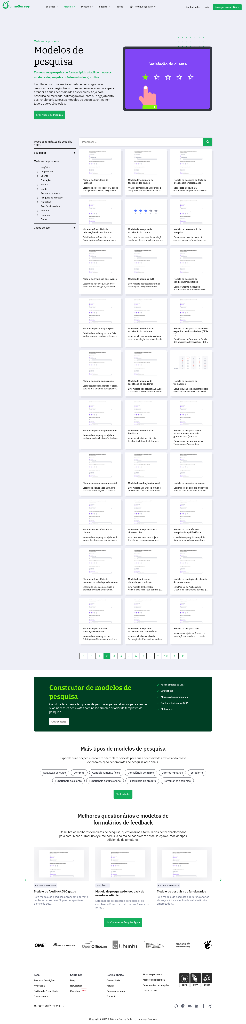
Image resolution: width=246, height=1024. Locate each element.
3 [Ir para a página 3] (114, 656)
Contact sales (193, 7)
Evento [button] (37, 184)
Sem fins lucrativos (50, 206)
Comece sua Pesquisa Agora (123, 922)
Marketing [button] (37, 202)
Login (206, 7)
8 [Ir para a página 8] (150, 656)
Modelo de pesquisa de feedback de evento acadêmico (119, 893)
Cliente (44, 175)
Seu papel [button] (55, 152)
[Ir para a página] (83, 656)
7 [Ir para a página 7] (143, 656)
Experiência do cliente (68, 780)
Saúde (44, 188)
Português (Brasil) (143, 6)
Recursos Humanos (45, 885)
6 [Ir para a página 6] (136, 656)
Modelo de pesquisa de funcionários (181, 891)
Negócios (45, 167)
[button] (52, 7)
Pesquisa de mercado (52, 197)
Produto (45, 210)
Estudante (197, 772)
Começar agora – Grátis (227, 7)
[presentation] (25, 879)
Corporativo (47, 171)
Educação (46, 180)
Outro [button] (37, 219)
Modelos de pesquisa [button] (74, 161)
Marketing (46, 201)
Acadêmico (102, 885)
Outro (44, 219)
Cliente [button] (37, 176)
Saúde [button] (37, 189)
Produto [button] (37, 210)
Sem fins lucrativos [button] (37, 206)
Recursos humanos (50, 193)
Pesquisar (207, 142)
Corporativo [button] (37, 171)
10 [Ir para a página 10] (166, 656)
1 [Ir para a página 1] (99, 656)
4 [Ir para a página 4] (121, 656)
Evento (44, 184)
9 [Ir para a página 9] (158, 656)
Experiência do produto (142, 780)
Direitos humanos (172, 772)
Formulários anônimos (177, 780)
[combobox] (145, 142)
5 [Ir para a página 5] (129, 656)
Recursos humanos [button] (37, 193)
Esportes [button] (37, 215)
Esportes (45, 215)
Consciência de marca (141, 772)
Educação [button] (37, 180)
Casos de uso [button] (55, 227)
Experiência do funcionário (105, 780)
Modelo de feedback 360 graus (55, 891)
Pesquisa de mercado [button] (37, 197)
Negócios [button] (37, 167)
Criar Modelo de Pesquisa (49, 114)
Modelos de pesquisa (46, 161)
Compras (79, 772)
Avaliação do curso (54, 772)
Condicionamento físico (106, 772)
